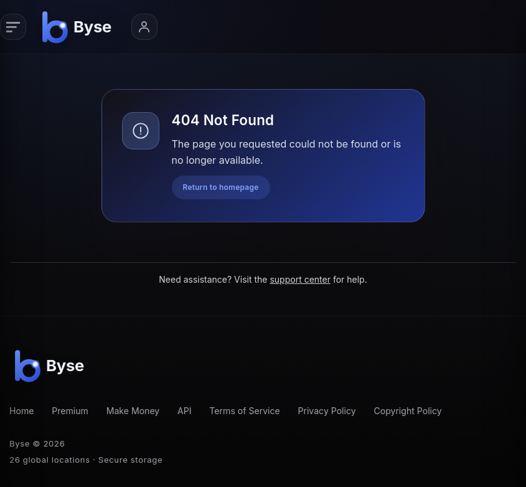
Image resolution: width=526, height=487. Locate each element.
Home (21, 410)
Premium (70, 410)
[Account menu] (144, 27)
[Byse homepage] (79, 26)
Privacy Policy (327, 410)
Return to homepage (221, 187)
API (184, 410)
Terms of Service (244, 410)
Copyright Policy (407, 410)
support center (300, 279)
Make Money (133, 410)
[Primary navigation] (13, 27)
